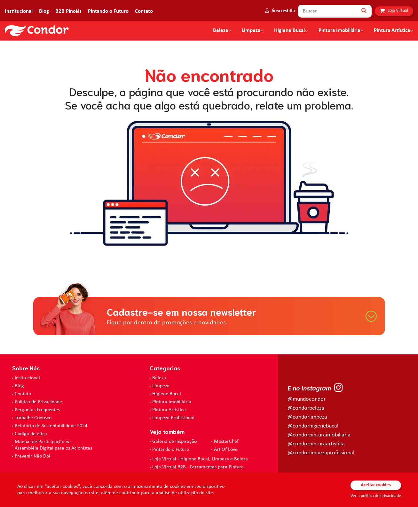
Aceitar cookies (376, 485)
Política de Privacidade (38, 402)
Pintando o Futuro (108, 11)
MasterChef (226, 441)
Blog (44, 11)
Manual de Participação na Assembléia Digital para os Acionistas (53, 445)
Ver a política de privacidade (376, 496)
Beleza (220, 30)
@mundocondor (307, 399)
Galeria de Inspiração (174, 441)
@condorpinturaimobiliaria (319, 435)
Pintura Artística (392, 30)
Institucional (19, 11)
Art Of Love (226, 449)
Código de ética (31, 433)
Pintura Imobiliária (339, 30)
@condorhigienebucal (313, 426)
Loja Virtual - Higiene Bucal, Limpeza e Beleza (200, 459)
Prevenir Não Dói (32, 456)
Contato (144, 11)
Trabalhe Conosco (33, 417)
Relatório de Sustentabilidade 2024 (51, 425)
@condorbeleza (306, 408)
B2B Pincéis (68, 11)
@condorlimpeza (307, 417)
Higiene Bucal (289, 30)
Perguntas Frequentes (37, 409)
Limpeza (161, 386)
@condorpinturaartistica (316, 444)
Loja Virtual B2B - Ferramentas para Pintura (198, 467)
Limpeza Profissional (173, 417)
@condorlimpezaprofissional (321, 453)
